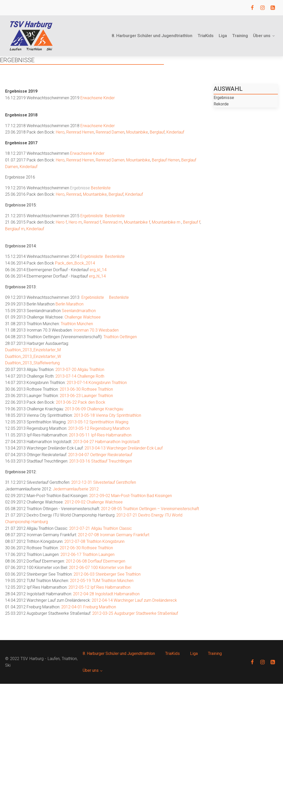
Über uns (264, 35)
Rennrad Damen (110, 132)
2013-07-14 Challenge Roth (79, 376)
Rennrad (73, 194)
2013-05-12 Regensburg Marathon (99, 428)
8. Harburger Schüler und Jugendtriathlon (152, 35)
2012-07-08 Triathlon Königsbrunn (94, 541)
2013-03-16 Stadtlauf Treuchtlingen (100, 461)
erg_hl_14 (97, 276)
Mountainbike (138, 160)
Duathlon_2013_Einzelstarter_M (33, 349)
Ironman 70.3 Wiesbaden (96, 330)
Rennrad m (112, 222)
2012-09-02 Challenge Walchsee (94, 502)
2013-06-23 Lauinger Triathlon (86, 395)
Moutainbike (137, 132)
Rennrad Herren (80, 132)
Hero (60, 132)
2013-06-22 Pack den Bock (80, 402)
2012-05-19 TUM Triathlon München (101, 580)
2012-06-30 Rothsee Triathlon (86, 547)
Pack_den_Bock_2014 (75, 263)
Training (240, 35)
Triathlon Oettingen (120, 336)
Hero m (75, 222)
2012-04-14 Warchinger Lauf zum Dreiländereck (134, 600)
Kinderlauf (175, 132)
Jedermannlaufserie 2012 (76, 489)
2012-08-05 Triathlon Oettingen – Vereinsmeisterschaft (150, 508)
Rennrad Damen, (110, 160)
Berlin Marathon (69, 304)
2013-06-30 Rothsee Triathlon (86, 389)
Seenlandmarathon (79, 310)
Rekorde (221, 104)
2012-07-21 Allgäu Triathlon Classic (100, 528)
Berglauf (157, 132)
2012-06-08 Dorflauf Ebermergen (95, 561)
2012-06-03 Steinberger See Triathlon (107, 574)
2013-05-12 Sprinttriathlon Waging (97, 422)
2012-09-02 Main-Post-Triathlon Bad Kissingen (130, 495)
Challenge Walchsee (83, 317)
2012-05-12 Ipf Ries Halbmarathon (99, 587)
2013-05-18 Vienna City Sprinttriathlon (107, 415)
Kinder (109, 97)
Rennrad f (92, 222)
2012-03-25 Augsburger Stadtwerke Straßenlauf (135, 613)
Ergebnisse (224, 97)
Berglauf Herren (166, 160)
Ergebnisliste (91, 215)
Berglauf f (191, 222)
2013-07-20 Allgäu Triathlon (79, 369)
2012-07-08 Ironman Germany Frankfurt (113, 534)
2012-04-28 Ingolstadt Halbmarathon (106, 593)
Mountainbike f (137, 222)
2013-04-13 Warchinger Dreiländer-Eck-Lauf (124, 448)
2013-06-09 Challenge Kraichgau (94, 409)
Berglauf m (15, 228)
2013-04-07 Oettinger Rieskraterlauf (100, 454)
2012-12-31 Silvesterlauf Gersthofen (103, 482)
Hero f (61, 222)
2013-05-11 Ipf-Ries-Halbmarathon (100, 435)
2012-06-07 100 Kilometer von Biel (100, 567)
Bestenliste (101, 187)
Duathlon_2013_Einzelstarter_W (33, 356)
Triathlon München (77, 323)
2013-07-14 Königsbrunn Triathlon (97, 382)
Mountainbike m (166, 222)
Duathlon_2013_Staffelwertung (32, 362)
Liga (223, 35)
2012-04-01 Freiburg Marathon (88, 607)
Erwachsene (91, 97)
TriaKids (205, 35)
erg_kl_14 (98, 269)
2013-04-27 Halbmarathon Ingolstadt (106, 441)
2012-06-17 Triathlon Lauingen (87, 554)
